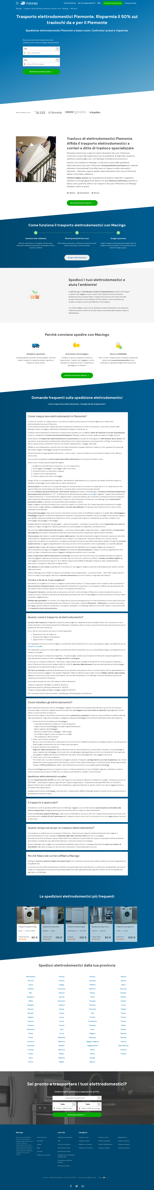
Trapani (123, 1009)
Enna (31, 1058)
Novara (92, 977)
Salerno (92, 1062)
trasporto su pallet (35, 646)
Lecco (61, 1021)
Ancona (31, 981)
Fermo (30, 1062)
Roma (92, 1054)
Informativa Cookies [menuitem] (64, 1151)
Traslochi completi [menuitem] (124, 1144)
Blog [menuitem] (38, 1148)
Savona (123, 981)
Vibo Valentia (123, 1046)
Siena (123, 985)
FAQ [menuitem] (98, 3)
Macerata (61, 1037)
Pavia (92, 997)
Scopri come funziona (77, 257)
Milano (61, 1054)
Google (93, 494)
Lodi (61, 1029)
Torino (123, 1005)
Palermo (92, 989)
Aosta (30, 985)
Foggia (61, 985)
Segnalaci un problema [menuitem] (65, 1137)
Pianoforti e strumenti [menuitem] (86, 1148)
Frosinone (61, 989)
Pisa (92, 1013)
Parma (92, 993)
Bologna (31, 1005)
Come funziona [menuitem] (70, 3)
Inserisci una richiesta (112, 3)
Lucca (61, 1033)
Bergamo (30, 997)
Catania (31, 1025)
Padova (92, 985)
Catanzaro (31, 1029)
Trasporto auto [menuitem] (84, 1137)
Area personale (130, 3)
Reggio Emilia (92, 1046)
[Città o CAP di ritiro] (41, 53)
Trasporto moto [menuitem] (103, 1137)
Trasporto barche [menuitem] (123, 1141)
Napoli (61, 1062)
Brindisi (31, 1013)
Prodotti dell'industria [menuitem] (105, 1144)
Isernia (61, 1009)
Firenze (61, 981)
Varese (123, 1029)
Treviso (123, 1017)
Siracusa (123, 989)
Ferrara (61, 977)
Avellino (31, 989)
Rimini (92, 1050)
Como (30, 1037)
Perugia (92, 1001)
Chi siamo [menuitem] (40, 1141)
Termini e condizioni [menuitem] (64, 1144)
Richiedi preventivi (41, 71)
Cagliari (31, 1017)
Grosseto (61, 1001)
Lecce (61, 1017)
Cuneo (30, 1054)
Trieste (123, 1021)
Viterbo (123, 1054)
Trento (123, 1013)
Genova (61, 993)
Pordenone (92, 1021)
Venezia (123, 1033)
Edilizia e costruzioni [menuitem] (85, 1144)
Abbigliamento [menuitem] (122, 1137)
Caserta (31, 1021)
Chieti (30, 1033)
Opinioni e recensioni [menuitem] (43, 1155)
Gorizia (61, 997)
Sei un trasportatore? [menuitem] (86, 3)
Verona (123, 1041)
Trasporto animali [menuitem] (104, 1148)
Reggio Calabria (92, 1041)
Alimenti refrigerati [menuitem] (104, 1141)
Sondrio (123, 993)
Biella (31, 1001)
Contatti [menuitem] (39, 1151)
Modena (61, 1058)
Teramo (123, 1001)
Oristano (92, 981)
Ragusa (92, 1033)
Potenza (92, 1025)
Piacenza (92, 1009)
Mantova (61, 1041)
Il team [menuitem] (39, 1144)
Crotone (30, 1050)
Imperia (61, 1005)
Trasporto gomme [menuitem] (124, 1148)
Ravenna (92, 1037)
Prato (92, 1029)
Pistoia (92, 1017)
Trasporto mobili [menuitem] (84, 1141)
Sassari (123, 977)
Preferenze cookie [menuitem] (64, 1166)
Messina (61, 1050)
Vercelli (123, 1037)
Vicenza (123, 1050)
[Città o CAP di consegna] (41, 64)
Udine (123, 1025)
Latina (61, 1013)
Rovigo (92, 1058)
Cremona (30, 1046)
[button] (17, 3)
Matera (61, 1046)
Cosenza (30, 1041)
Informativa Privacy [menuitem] (64, 1148)
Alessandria (30, 977)
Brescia (30, 1009)
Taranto (123, 997)
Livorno (61, 1025)
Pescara (92, 1005)
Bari (30, 993)
